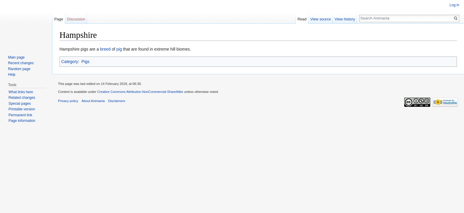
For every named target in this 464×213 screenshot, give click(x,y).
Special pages (20, 103)
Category (69, 61)
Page (58, 19)
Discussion (76, 19)
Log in (454, 5)
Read (302, 19)
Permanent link (20, 115)
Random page (19, 69)
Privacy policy (68, 101)
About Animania (93, 101)
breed (105, 49)
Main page (16, 57)
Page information (22, 121)
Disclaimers (116, 101)
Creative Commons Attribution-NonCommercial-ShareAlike (140, 91)
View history (345, 19)
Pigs (85, 61)
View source (320, 19)
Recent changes (21, 63)
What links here (21, 92)
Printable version (22, 109)
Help (11, 74)
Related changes (22, 98)
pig (119, 49)
